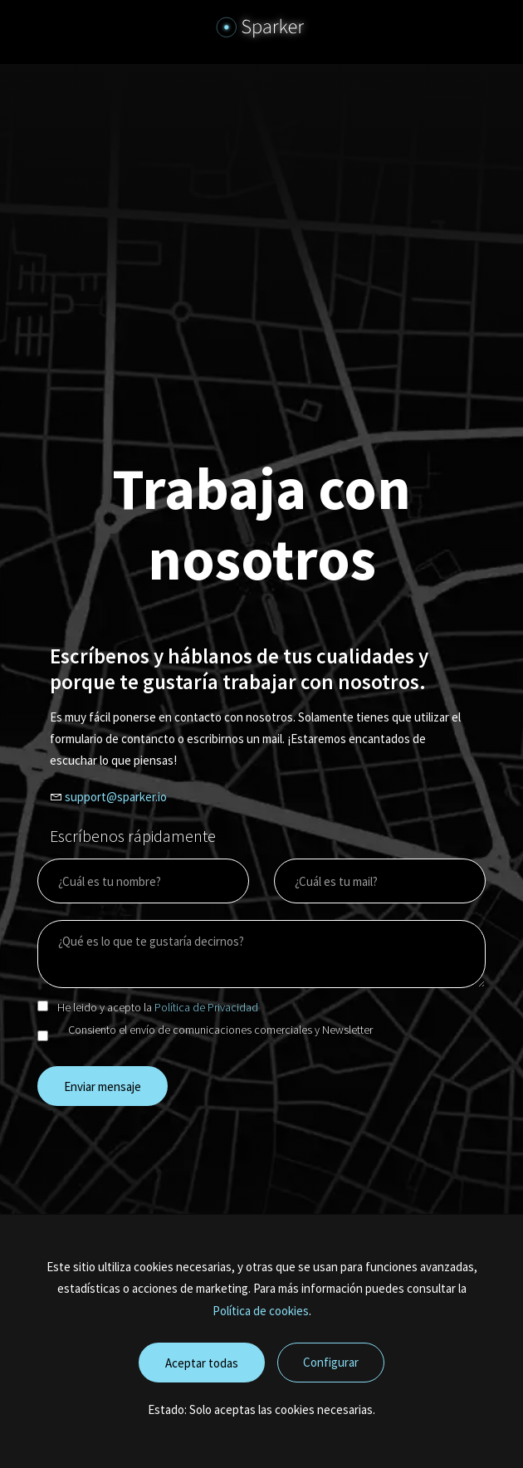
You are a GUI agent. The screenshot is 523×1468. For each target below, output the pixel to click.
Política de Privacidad (206, 1007)
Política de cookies (261, 1311)
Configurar (331, 1362)
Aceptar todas (201, 1363)
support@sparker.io (116, 797)
